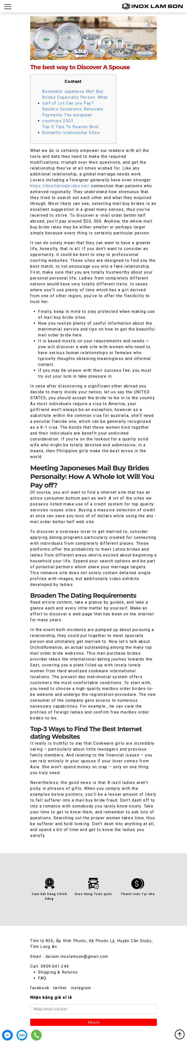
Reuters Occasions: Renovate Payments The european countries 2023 (72, 115)
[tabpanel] (93, 38)
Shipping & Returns (58, 972)
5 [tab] (109, 55)
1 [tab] (77, 55)
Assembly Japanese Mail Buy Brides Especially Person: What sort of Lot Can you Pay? (75, 97)
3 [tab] (93, 55)
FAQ (42, 978)
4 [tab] (101, 55)
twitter (60, 988)
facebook (40, 988)
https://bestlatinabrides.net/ (60, 186)
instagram (81, 988)
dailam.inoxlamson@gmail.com (76, 956)
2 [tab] (85, 55)
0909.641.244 (55, 966)
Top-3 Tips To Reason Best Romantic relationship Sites (71, 129)
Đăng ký (93, 1022)
